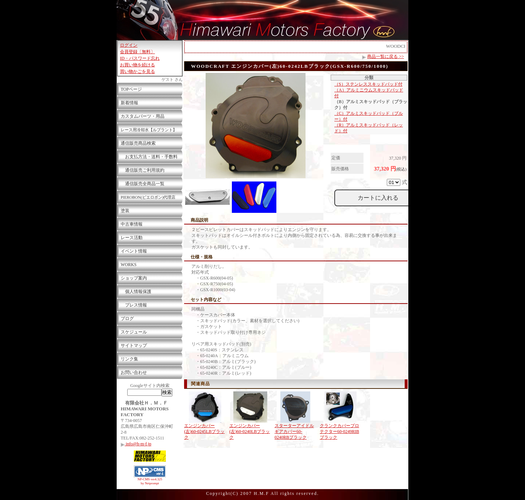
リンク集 (129, 359)
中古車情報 (132, 224)
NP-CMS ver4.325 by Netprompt (149, 481)
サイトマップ (134, 345)
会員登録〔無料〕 (137, 51)
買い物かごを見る (137, 71)
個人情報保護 (136, 291)
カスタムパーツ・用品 (142, 116)
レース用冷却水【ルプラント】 (149, 130)
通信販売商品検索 (138, 143)
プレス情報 (134, 305)
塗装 (125, 210)
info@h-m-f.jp (136, 443)
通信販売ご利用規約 (142, 170)
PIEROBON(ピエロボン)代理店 (148, 197)
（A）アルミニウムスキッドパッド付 (368, 92)
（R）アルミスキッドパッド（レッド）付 (368, 127)
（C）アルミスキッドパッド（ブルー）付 (368, 116)
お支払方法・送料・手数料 (149, 156)
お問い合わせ (134, 372)
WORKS (128, 264)
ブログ (127, 318)
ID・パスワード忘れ (140, 58)
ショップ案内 (134, 278)
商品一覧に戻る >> (385, 56)
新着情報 (129, 102)
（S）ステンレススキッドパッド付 (368, 84)
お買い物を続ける (137, 64)
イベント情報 (134, 251)
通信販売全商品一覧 (142, 183)
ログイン (128, 45)
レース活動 (132, 237)
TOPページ (131, 89)
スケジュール (134, 332)
